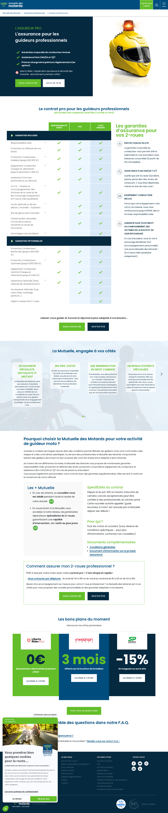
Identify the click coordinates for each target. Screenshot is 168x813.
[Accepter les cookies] (43, 798)
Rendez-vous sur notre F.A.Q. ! (103, 741)
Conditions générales (102, 547)
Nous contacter (28, 83)
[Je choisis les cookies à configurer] (17, 798)
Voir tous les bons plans (84, 711)
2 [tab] (85, 416)
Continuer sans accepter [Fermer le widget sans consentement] (45, 714)
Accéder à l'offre (35, 681)
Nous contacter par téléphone (44, 578)
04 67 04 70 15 (53, 83)
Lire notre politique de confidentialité (21, 792)
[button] (5, 808)
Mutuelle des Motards (12, 13)
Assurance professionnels (34, 13)
